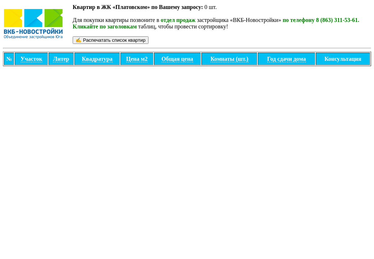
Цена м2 (137, 59)
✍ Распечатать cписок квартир (111, 40)
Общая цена (177, 59)
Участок (31, 59)
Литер (61, 59)
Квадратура (97, 59)
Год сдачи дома (286, 59)
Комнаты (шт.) (229, 59)
